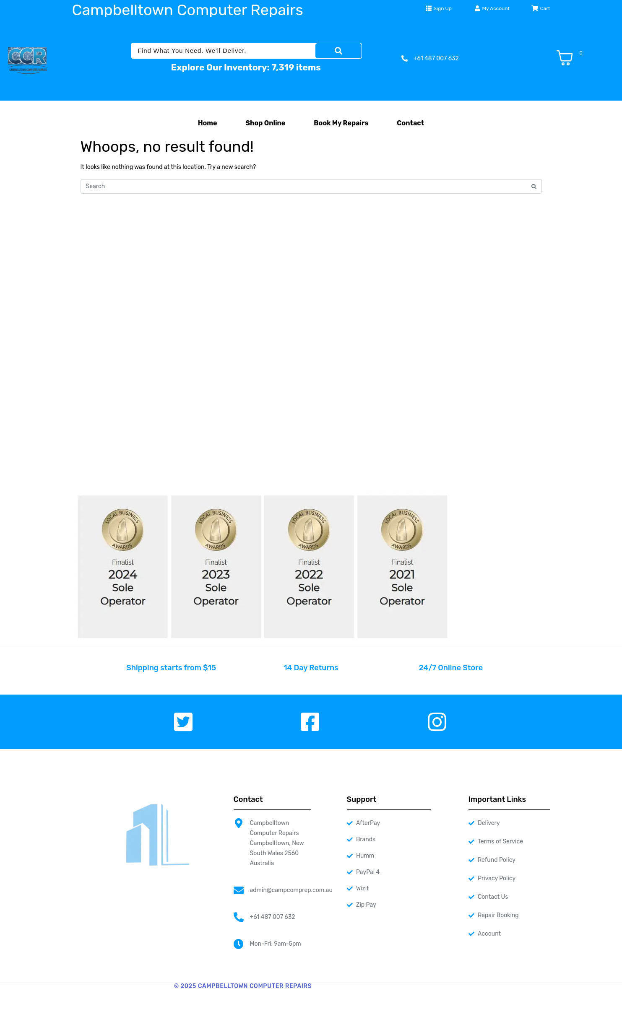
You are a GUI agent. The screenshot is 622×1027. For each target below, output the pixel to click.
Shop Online (266, 123)
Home (207, 123)
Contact (410, 123)
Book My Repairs (341, 123)
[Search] (338, 50)
